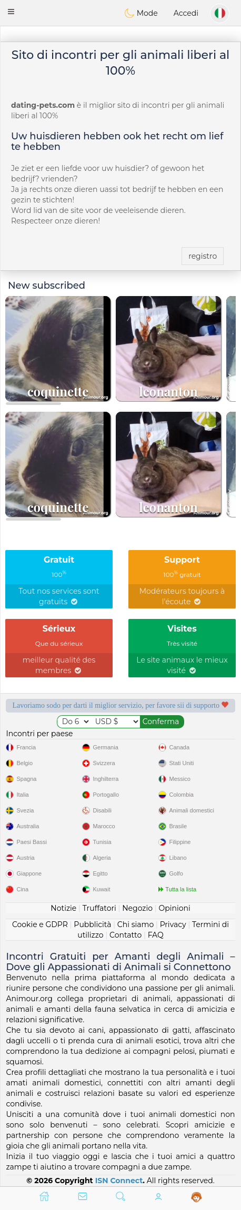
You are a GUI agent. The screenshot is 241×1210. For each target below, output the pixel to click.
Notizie (63, 908)
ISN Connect (119, 1180)
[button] (11, 11)
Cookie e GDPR (40, 924)
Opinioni (174, 908)
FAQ (156, 935)
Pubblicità (92, 924)
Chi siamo (135, 924)
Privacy (173, 924)
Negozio (137, 908)
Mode (141, 13)
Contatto (125, 935)
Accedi (186, 13)
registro (202, 256)
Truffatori (99, 908)
